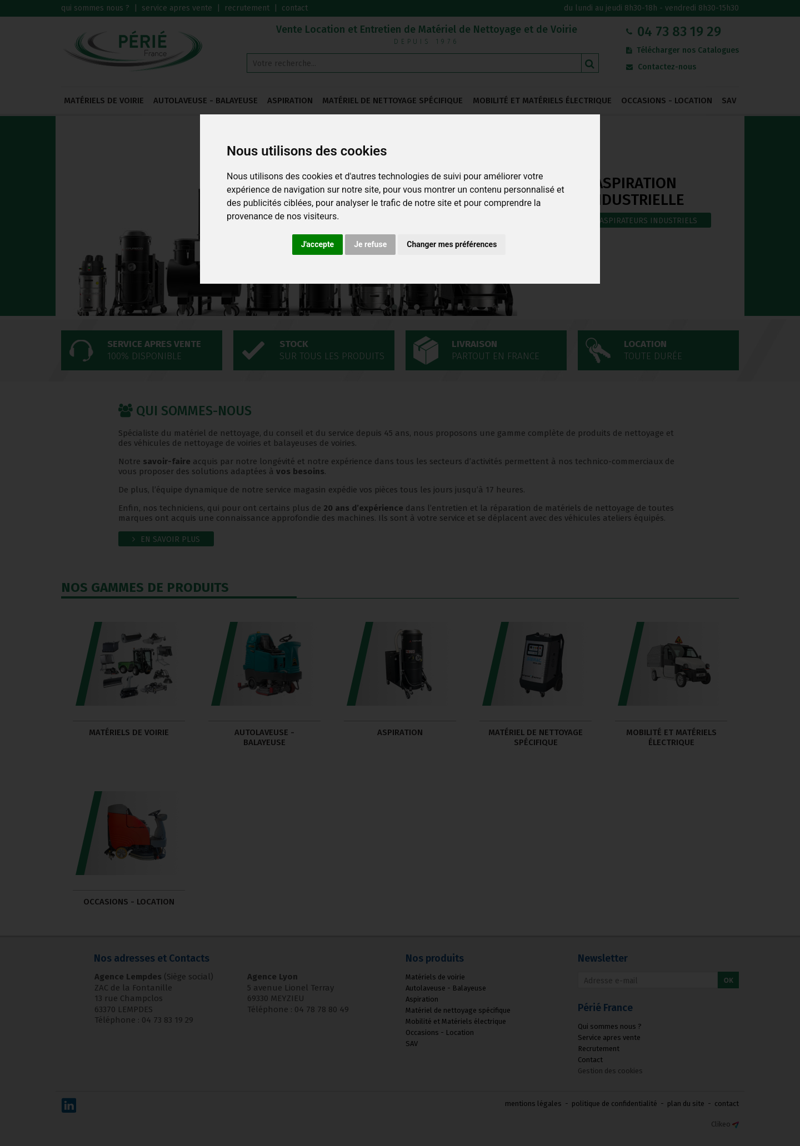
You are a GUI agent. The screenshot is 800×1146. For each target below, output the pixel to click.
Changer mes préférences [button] (452, 244)
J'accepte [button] (317, 244)
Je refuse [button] (370, 244)
